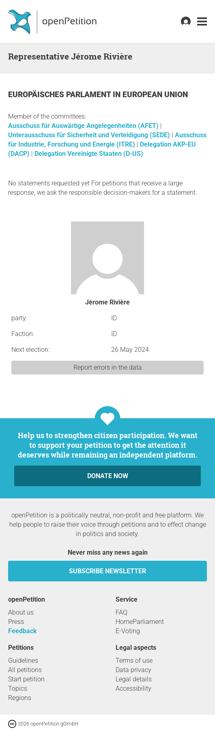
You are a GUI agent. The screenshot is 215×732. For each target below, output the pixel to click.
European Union (155, 94)
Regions (19, 698)
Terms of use (134, 660)
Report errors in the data (107, 367)
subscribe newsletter (107, 571)
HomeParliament (140, 622)
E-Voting (128, 631)
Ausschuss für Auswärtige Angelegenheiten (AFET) (84, 126)
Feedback (22, 631)
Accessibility (133, 688)
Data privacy (133, 670)
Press (16, 622)
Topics (17, 688)
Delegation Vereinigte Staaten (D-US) (88, 153)
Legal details (134, 679)
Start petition (26, 679)
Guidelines (23, 660)
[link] (202, 22)
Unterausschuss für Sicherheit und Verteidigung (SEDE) (90, 135)
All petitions (25, 670)
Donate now (107, 476)
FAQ (121, 612)
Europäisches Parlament (60, 94)
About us (21, 612)
